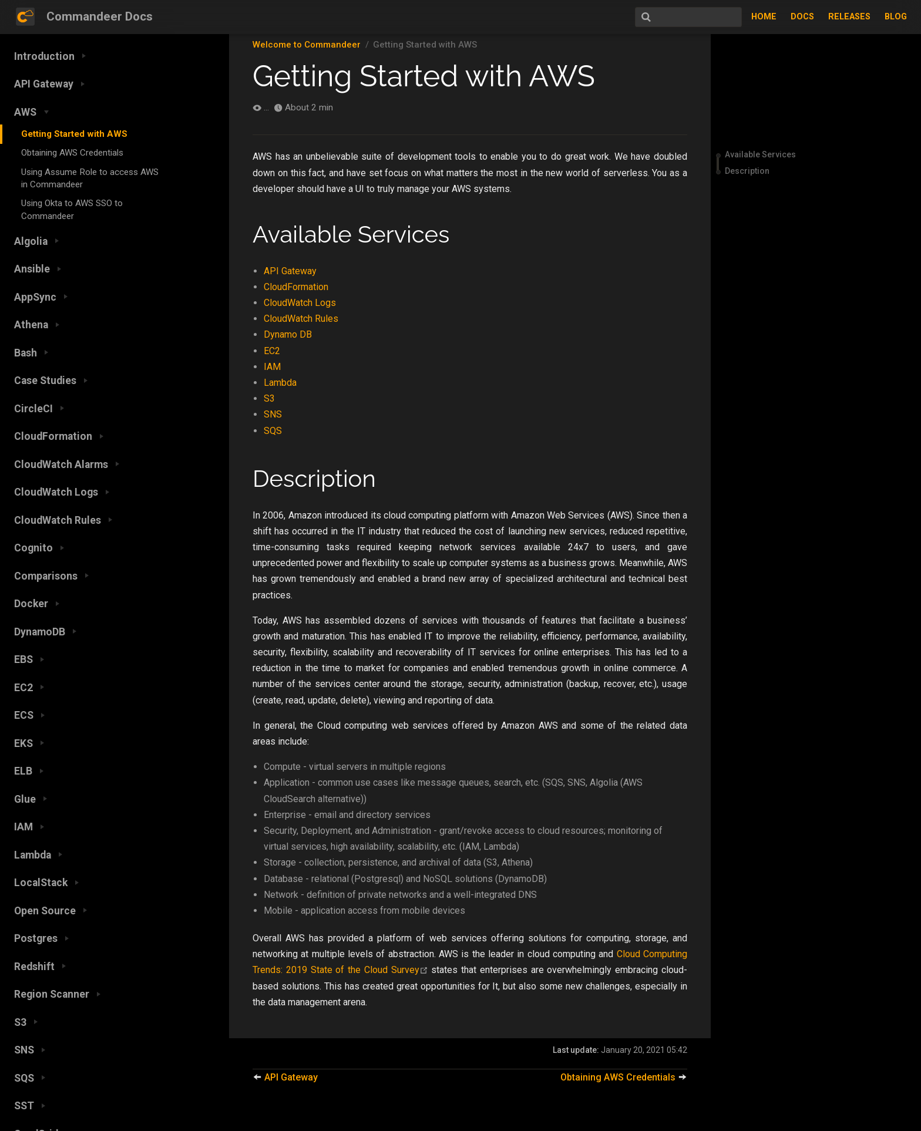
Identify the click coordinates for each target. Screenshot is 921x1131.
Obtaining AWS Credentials (72, 152)
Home (764, 17)
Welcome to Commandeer (307, 44)
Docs (802, 17)
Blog (896, 17)
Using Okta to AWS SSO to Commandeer (72, 209)
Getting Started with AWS (74, 134)
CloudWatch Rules (301, 318)
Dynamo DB (288, 334)
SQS (273, 430)
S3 (269, 398)
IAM (272, 366)
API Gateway (290, 271)
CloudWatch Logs (300, 302)
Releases (849, 17)
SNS (273, 414)
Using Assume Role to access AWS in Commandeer (90, 178)
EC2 (272, 350)
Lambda (280, 382)
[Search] (682, 17)
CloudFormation (296, 286)
